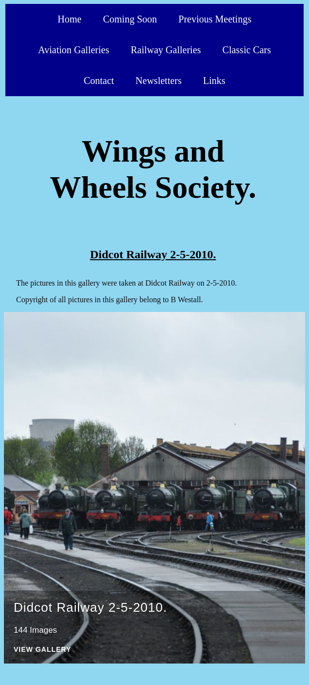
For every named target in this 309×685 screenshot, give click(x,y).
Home (70, 19)
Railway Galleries (166, 49)
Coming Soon (130, 19)
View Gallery (42, 649)
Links (214, 80)
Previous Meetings (215, 19)
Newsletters (159, 80)
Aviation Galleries (73, 49)
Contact (98, 80)
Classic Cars (247, 49)
